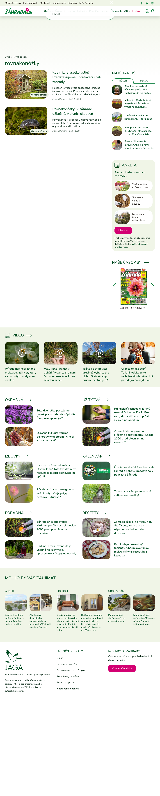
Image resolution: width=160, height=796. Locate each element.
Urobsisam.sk (59, 3)
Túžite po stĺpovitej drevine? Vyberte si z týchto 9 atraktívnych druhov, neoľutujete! (95, 374)
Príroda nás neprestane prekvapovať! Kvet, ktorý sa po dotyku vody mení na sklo (20, 374)
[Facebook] (141, 3)
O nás (60, 658)
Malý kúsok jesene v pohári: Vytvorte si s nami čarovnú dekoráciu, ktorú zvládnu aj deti (60, 374)
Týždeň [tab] (123, 80)
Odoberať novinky (122, 668)
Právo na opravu (66, 682)
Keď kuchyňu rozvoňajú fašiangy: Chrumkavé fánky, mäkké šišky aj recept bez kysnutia (131, 549)
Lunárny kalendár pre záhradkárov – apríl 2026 (138, 117)
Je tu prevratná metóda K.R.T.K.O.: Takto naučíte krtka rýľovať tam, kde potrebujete (138, 131)
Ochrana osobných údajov (71, 670)
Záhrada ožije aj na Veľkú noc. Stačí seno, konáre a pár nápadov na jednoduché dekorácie (133, 527)
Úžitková (60, 11)
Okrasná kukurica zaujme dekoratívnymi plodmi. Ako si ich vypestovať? (55, 436)
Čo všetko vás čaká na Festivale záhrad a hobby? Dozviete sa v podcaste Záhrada (134, 471)
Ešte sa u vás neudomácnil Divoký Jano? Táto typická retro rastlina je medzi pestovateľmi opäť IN (56, 470)
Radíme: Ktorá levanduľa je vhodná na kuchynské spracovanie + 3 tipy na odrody (56, 550)
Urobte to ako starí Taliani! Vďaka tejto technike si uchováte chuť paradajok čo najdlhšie (137, 374)
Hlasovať (123, 230)
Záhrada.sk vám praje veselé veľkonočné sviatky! (132, 493)
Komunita (117, 11)
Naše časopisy (86, 3)
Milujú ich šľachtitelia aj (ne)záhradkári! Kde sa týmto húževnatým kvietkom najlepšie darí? (138, 104)
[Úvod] (18, 11)
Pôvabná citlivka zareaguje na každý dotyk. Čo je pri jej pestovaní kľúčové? (56, 493)
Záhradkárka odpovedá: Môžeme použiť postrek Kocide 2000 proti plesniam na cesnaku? (133, 436)
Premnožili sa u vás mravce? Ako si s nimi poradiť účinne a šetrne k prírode (138, 145)
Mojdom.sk (45, 3)
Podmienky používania (69, 676)
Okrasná (48, 11)
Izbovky (71, 11)
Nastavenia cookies (68, 688)
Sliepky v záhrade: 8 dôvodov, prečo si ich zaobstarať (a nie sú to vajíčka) (137, 90)
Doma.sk (73, 3)
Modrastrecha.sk (13, 3)
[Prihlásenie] (147, 11)
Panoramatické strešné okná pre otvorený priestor (116, 618)
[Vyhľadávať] (153, 11)
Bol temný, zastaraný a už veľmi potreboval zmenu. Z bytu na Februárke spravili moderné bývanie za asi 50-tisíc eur (92, 623)
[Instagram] (152, 3)
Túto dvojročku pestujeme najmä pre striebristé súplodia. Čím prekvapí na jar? (56, 414)
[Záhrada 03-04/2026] (133, 289)
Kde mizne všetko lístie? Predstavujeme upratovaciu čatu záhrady (77, 77)
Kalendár (82, 11)
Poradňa (94, 11)
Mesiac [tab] (144, 80)
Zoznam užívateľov (67, 664)
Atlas (127, 11)
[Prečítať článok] (26, 84)
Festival (136, 11)
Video (18, 335)
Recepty (105, 11)
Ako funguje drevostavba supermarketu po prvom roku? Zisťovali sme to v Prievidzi (40, 621)
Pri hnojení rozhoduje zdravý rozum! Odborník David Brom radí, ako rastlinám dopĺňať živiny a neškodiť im (132, 414)
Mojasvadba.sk (30, 3)
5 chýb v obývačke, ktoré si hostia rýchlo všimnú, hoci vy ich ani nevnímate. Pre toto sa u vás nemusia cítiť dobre (68, 623)
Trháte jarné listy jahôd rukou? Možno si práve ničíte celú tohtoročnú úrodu (144, 620)
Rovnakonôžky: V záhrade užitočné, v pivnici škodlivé (72, 111)
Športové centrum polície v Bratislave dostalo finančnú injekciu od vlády (14, 620)
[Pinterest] (146, 3)
